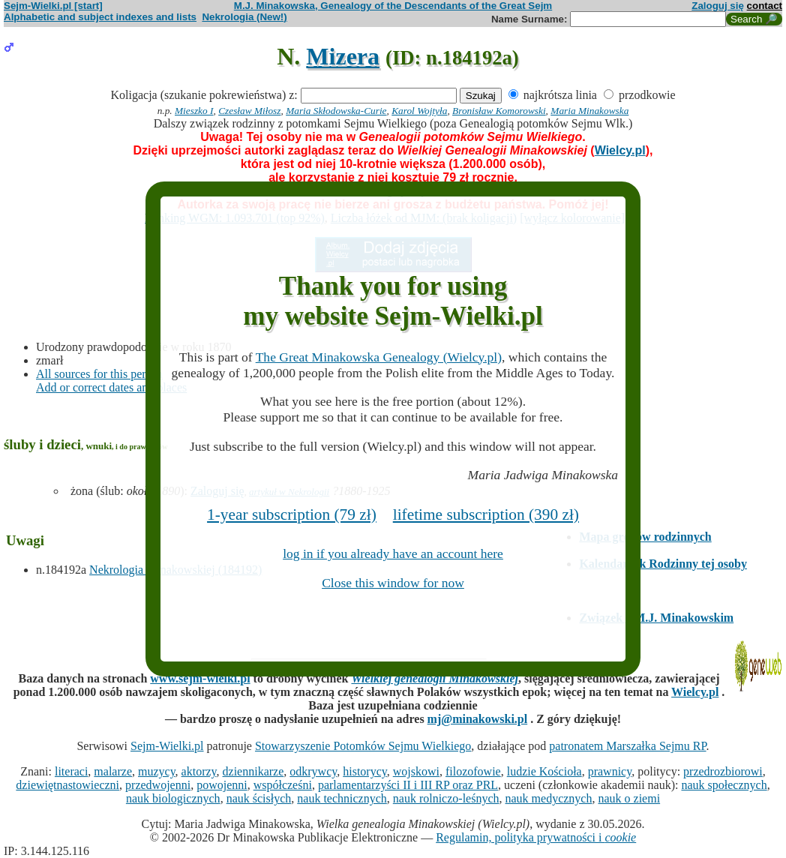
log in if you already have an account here (393, 553)
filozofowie (473, 771)
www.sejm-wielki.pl (200, 678)
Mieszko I (194, 110)
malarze (113, 771)
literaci (71, 771)
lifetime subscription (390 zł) (486, 515)
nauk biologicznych (173, 798)
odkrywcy (313, 771)
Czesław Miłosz (249, 110)
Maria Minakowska (589, 110)
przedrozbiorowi (723, 771)
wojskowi (416, 771)
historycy (365, 771)
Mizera (343, 56)
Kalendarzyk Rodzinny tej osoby (663, 563)
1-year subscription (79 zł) (291, 515)
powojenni (222, 784)
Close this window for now (393, 582)
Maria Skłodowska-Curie (336, 110)
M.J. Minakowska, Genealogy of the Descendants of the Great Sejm (393, 5)
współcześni (283, 784)
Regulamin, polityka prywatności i (536, 837)
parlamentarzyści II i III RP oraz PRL (408, 784)
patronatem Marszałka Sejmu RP (627, 746)
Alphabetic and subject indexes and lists (100, 16)
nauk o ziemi (629, 798)
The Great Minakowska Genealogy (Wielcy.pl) (379, 357)
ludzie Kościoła (544, 771)
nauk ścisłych (259, 798)
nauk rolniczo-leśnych (446, 798)
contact (764, 5)
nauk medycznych (549, 798)
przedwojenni (157, 784)
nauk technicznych (342, 798)
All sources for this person (99, 374)
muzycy (157, 771)
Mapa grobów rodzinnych (645, 536)
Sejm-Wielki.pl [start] (53, 5)
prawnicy (610, 771)
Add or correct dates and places (111, 387)
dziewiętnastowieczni (67, 784)
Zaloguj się (718, 5)
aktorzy (199, 771)
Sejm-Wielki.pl (167, 746)
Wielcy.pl (620, 150)
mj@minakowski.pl (478, 718)
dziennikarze (253, 771)
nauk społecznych (723, 784)
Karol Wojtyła (419, 110)
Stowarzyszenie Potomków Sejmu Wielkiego (363, 746)
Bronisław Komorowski (499, 110)
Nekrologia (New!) (244, 16)
